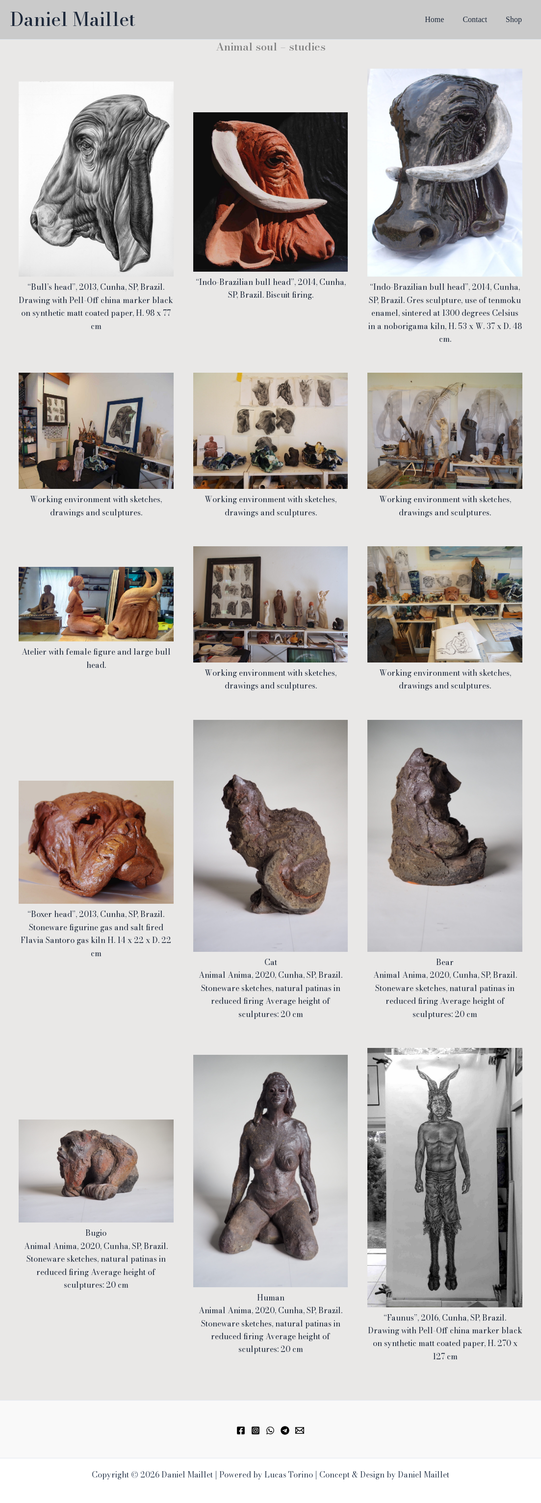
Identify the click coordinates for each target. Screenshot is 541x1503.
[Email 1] (299, 1430)
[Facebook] (240, 1430)
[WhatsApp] (270, 1430)
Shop (515, 19)
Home (441, 19)
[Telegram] (285, 1430)
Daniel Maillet (72, 19)
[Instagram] (255, 1430)
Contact (479, 19)
